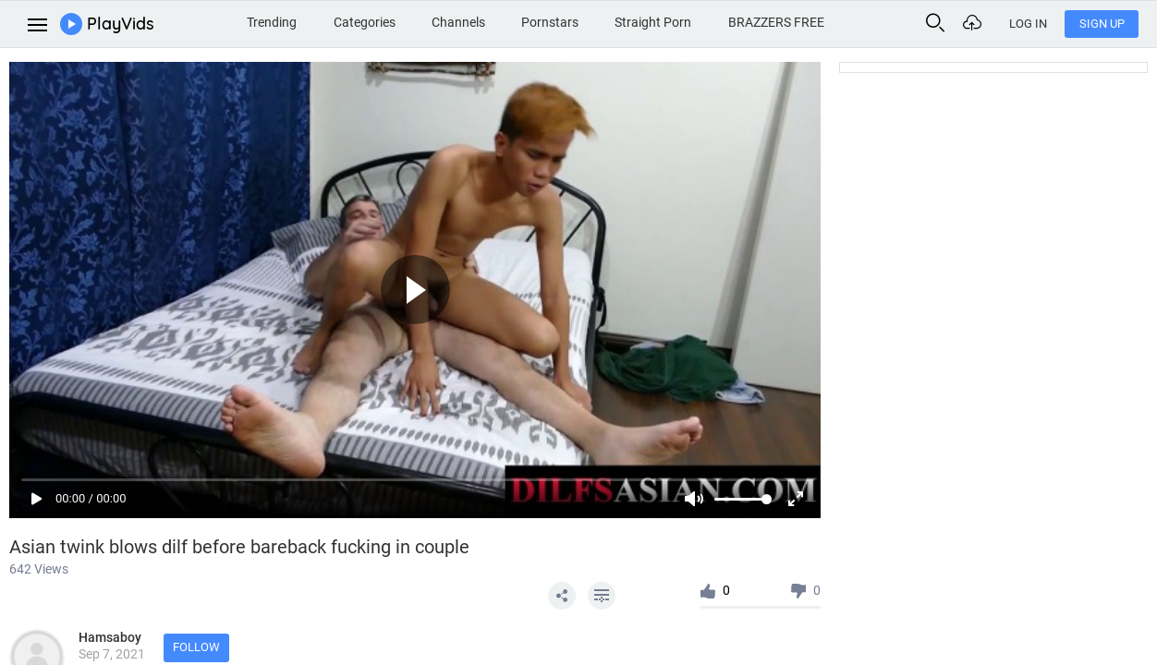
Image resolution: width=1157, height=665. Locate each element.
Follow (196, 647)
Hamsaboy (110, 637)
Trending (272, 22)
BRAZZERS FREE (776, 22)
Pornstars (549, 22)
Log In (1028, 23)
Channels (458, 22)
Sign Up (1102, 23)
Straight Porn (653, 22)
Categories (365, 22)
